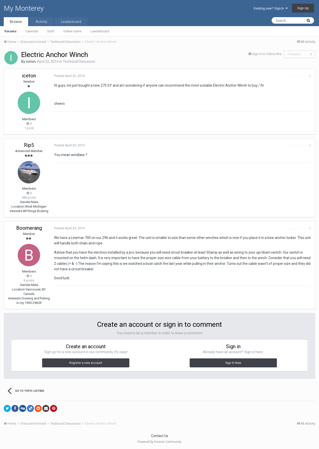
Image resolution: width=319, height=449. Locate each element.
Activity (41, 22)
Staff (50, 31)
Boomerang (29, 228)
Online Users (72, 31)
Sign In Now (233, 363)
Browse (16, 22)
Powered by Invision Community (159, 442)
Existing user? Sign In (271, 8)
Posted (69, 76)
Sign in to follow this (266, 54)
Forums (10, 31)
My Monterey (24, 8)
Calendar (31, 31)
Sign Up (303, 8)
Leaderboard (99, 31)
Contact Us (159, 436)
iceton (31, 61)
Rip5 (29, 145)
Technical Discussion (79, 61)
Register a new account (85, 363)
